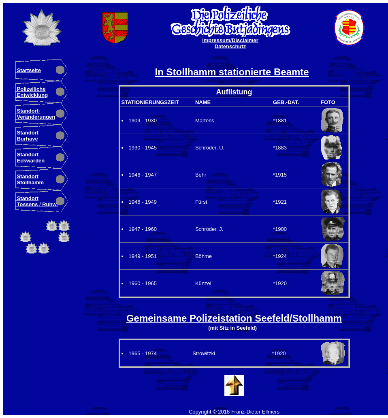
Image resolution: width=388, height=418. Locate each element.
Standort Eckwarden (30, 157)
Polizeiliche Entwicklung (31, 92)
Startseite (28, 70)
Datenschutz (230, 46)
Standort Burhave (26, 136)
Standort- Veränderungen (35, 114)
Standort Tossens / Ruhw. (36, 201)
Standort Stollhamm (29, 179)
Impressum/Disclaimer (230, 40)
